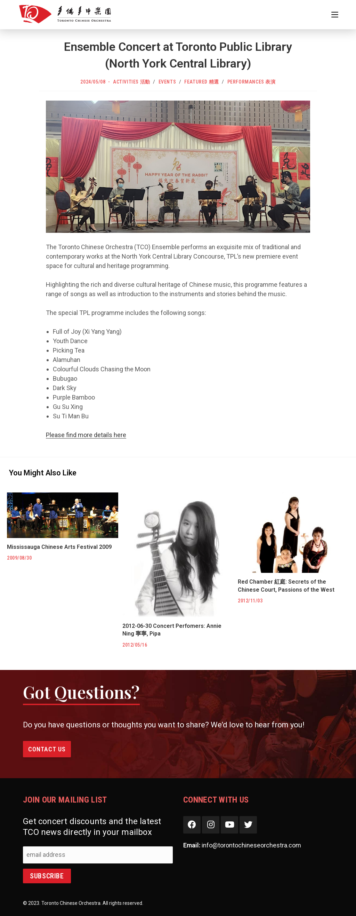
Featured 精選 (201, 82)
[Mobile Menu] (334, 14)
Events (167, 82)
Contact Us (47, 749)
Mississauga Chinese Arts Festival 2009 (59, 547)
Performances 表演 (251, 82)
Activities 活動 (131, 82)
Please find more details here (86, 435)
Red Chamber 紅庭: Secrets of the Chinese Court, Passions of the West (286, 585)
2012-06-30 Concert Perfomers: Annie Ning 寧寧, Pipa (171, 630)
